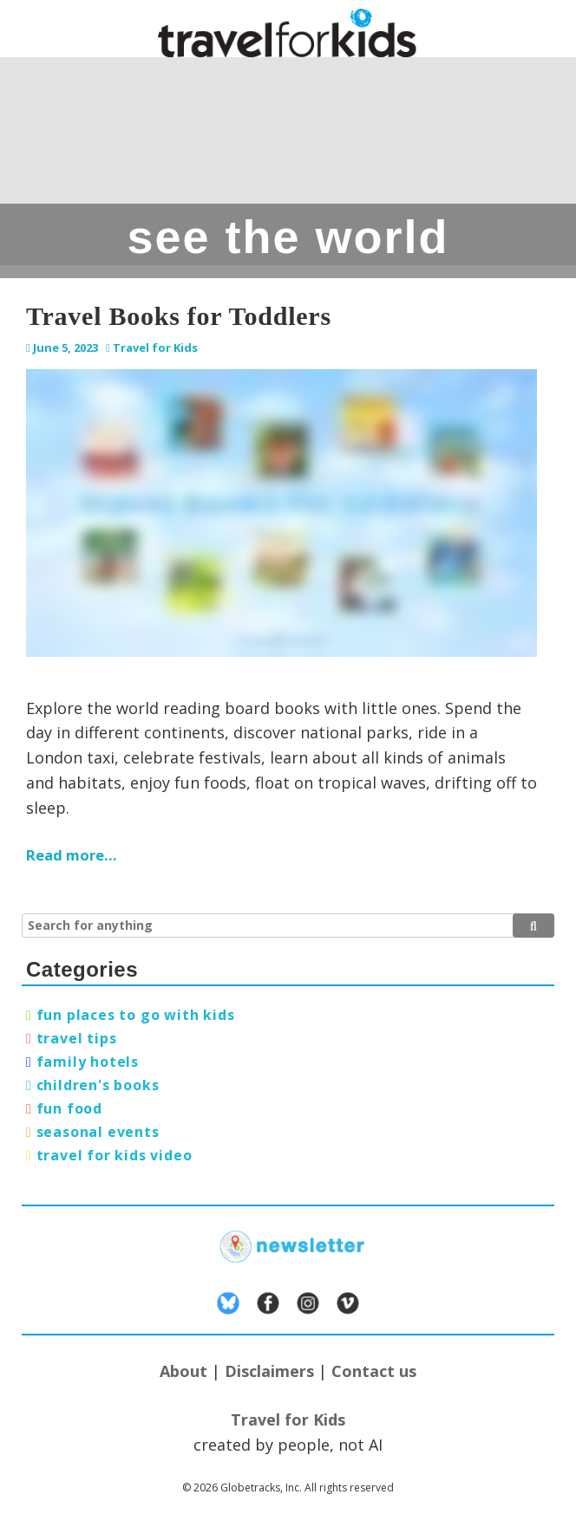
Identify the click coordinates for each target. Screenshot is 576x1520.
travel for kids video (114, 1155)
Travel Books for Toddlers (178, 316)
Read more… (71, 855)
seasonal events (98, 1131)
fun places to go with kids (135, 1014)
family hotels (87, 1061)
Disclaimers (269, 1371)
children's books (98, 1085)
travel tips (76, 1038)
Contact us (373, 1371)
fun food (69, 1108)
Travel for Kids (155, 347)
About (183, 1371)
